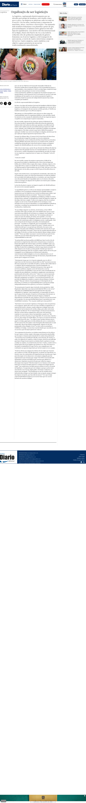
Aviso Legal (82, 456)
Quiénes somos (81, 458)
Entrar (76, 4)
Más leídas (63, 13)
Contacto (82, 454)
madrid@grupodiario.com (30, 457)
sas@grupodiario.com (39, 461)
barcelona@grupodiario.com (32, 453)
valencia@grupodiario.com (35, 459)
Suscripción (82, 4)
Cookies (3, 800)
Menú (24, 4)
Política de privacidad (79, 460)
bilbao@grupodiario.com (30, 455)
